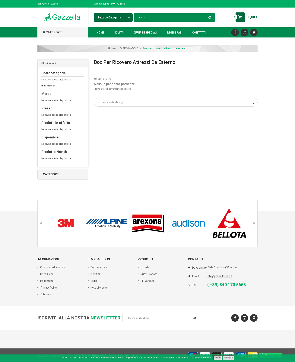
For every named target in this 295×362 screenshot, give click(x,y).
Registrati (174, 32)
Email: (196, 276)
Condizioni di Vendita (52, 267)
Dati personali (98, 267)
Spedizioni (46, 274)
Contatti (199, 32)
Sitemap (45, 294)
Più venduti (147, 280)
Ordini (93, 280)
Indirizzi (95, 274)
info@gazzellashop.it (219, 276)
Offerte (145, 267)
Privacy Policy (48, 287)
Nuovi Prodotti (149, 274)
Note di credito (99, 287)
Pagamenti (46, 280)
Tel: (194, 284)
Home (100, 32)
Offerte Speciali (145, 32)
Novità (118, 32)
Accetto (218, 358)
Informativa (228, 358)
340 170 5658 (118, 3)
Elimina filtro (49, 86)
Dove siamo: (200, 267)
